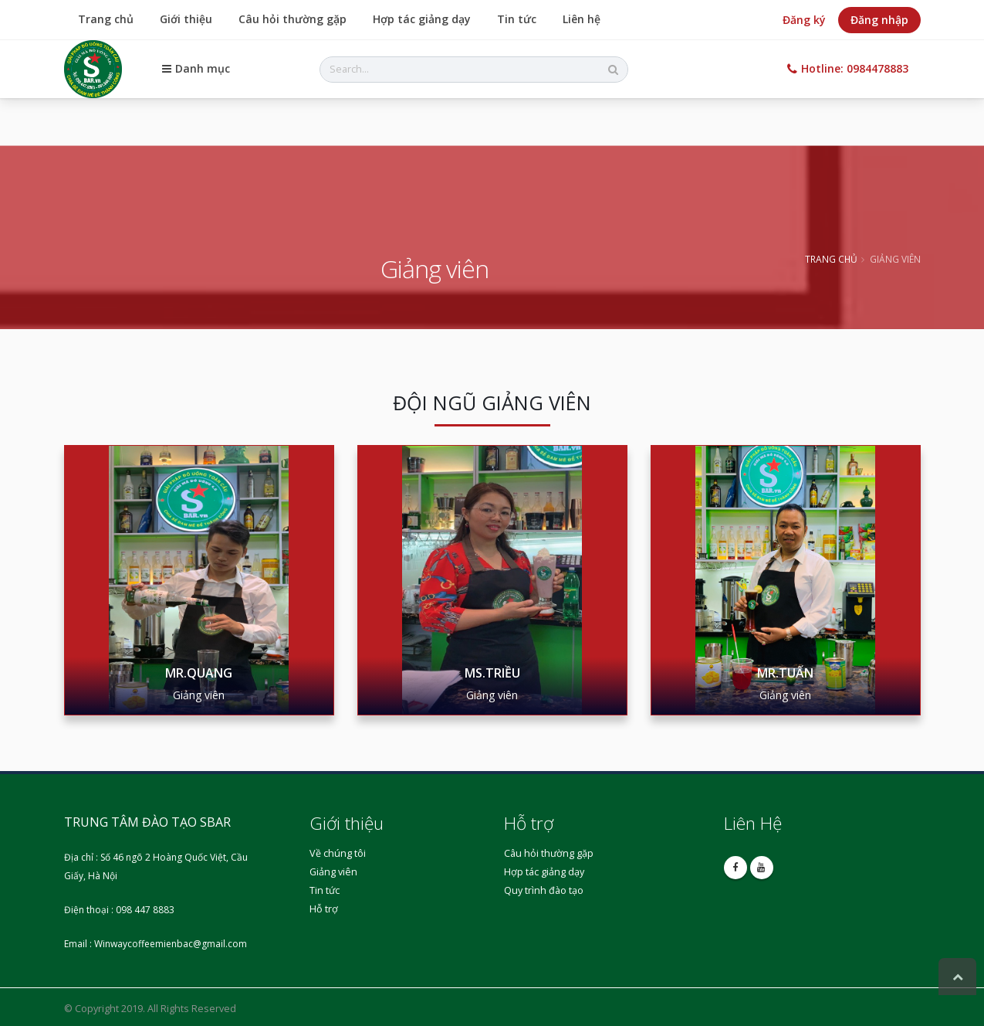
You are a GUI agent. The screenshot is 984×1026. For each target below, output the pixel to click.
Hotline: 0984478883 (847, 68)
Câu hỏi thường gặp (292, 19)
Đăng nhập (879, 19)
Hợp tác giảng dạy (422, 19)
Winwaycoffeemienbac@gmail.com (170, 943)
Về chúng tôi (337, 853)
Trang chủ (106, 19)
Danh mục (196, 68)
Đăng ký (804, 19)
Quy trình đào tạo (543, 890)
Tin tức (516, 19)
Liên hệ (581, 19)
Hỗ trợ (323, 909)
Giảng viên (333, 871)
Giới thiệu (186, 19)
